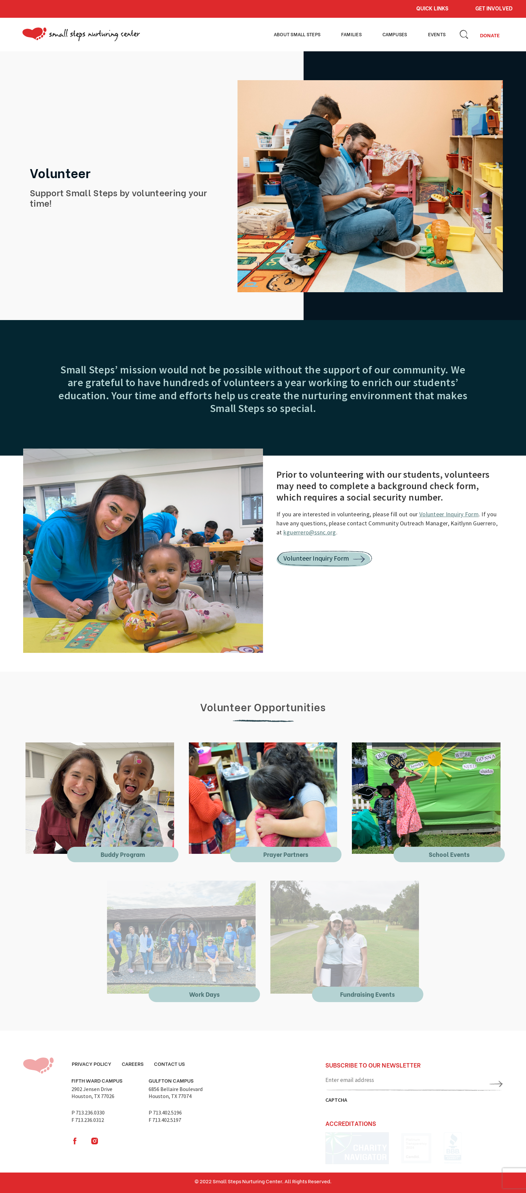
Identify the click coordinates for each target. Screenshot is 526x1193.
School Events (449, 854)
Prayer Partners (285, 854)
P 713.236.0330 (88, 1112)
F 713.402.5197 (165, 1120)
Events (439, 34)
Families (362, 34)
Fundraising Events (367, 993)
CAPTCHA (336, 1099)
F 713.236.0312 (87, 1120)
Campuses (401, 34)
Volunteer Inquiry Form (449, 514)
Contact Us (169, 1063)
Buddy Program (123, 854)
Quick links (432, 8)
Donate (490, 35)
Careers (133, 1063)
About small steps (309, 34)
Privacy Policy (91, 1063)
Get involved (494, 8)
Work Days (204, 993)
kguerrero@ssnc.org (309, 532)
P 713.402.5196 (165, 1112)
